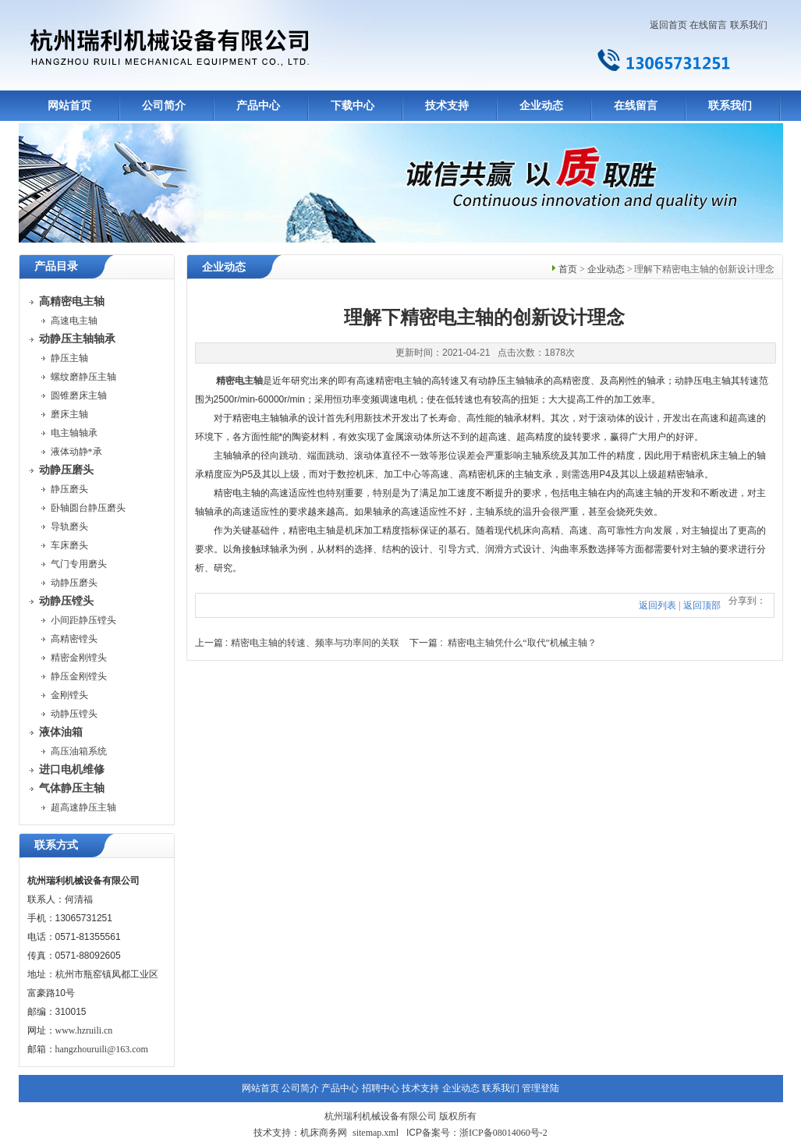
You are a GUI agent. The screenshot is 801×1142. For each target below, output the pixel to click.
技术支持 (447, 106)
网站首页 (69, 106)
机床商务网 (323, 1132)
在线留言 (708, 25)
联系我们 (748, 25)
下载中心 (352, 106)
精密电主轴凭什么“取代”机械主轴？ (522, 642)
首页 (567, 269)
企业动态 (541, 106)
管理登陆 (540, 1088)
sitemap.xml (376, 1132)
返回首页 (668, 25)
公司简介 (164, 106)
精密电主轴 (239, 380)
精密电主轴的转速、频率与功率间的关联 (315, 642)
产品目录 (56, 266)
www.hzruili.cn (84, 1030)
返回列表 (657, 605)
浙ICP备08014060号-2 (503, 1132)
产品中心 (258, 106)
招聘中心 (380, 1088)
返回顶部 (702, 605)
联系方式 (56, 845)
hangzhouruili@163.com (101, 1049)
